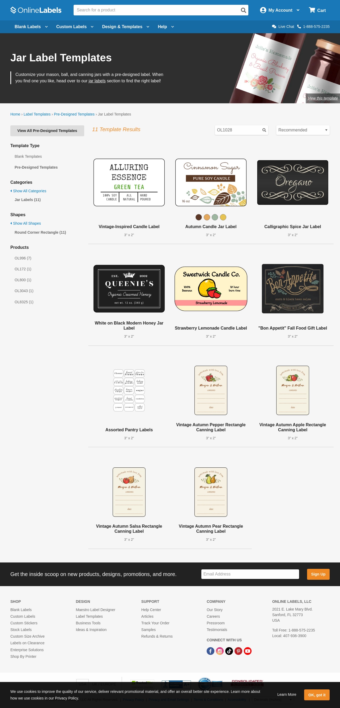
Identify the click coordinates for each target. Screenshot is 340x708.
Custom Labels (22, 616)
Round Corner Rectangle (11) (40, 232)
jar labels (97, 81)
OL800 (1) (23, 280)
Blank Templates (28, 156)
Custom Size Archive (27, 636)
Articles (147, 616)
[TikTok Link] (229, 651)
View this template (323, 98)
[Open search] (243, 10)
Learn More (286, 694)
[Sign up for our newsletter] (250, 574)
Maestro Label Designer (95, 610)
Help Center (151, 610)
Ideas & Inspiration (91, 630)
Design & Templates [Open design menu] (125, 26)
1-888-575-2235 (313, 26)
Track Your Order (155, 623)
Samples (148, 630)
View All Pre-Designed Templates (47, 131)
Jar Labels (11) (28, 200)
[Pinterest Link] (239, 651)
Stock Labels (21, 630)
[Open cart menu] (317, 10)
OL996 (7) (23, 258)
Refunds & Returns (157, 636)
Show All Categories (28, 191)
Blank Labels (21, 610)
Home (15, 114)
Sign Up (318, 574)
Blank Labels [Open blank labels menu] (31, 26)
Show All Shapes (25, 223)
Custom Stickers (23, 623)
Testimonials (217, 630)
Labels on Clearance (27, 643)
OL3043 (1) (24, 291)
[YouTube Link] (248, 651)
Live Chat (283, 26)
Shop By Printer (23, 656)
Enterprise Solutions (27, 650)
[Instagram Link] (220, 651)
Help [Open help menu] (166, 26)
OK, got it (317, 695)
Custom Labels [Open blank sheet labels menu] (75, 26)
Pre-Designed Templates (74, 114)
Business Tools (88, 623)
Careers (213, 616)
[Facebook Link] (211, 651)
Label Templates (37, 114)
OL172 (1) (23, 269)
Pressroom (216, 623)
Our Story (215, 610)
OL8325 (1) (24, 302)
